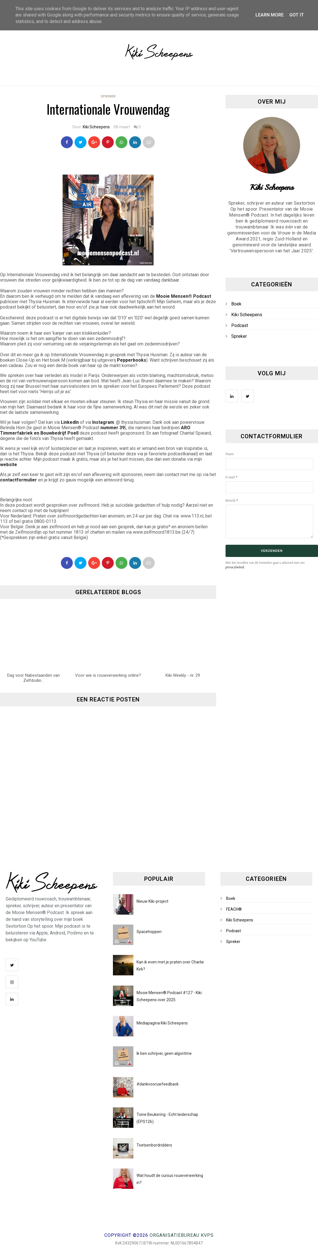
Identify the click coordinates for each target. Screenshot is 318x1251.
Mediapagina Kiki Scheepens (162, 1023)
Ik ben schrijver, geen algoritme (164, 1053)
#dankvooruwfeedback (158, 1084)
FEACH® (234, 909)
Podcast (239, 325)
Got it (296, 15)
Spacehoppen (149, 931)
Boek (236, 304)
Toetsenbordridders (154, 1145)
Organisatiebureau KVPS (182, 1235)
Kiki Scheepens (96, 127)
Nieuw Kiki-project (152, 901)
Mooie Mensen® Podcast (183, 296)
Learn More (269, 15)
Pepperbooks (131, 360)
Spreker (108, 96)
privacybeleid (235, 567)
